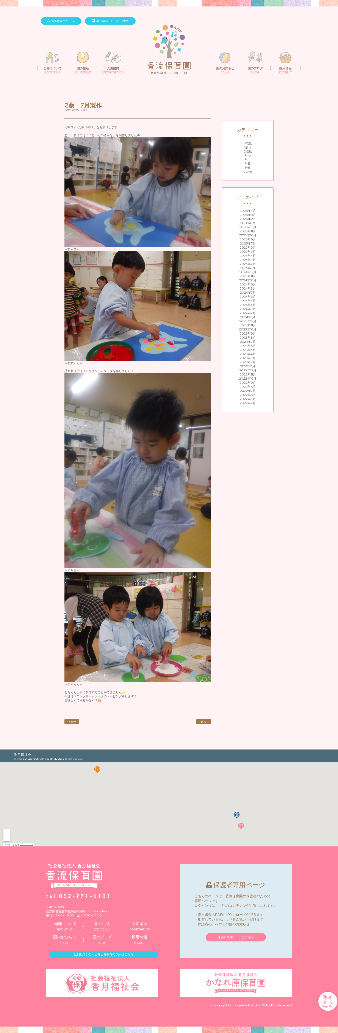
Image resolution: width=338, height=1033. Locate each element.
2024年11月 (248, 276)
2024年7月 (248, 292)
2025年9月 (248, 239)
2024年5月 (248, 301)
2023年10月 (247, 329)
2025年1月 (247, 268)
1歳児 (247, 147)
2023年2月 (248, 362)
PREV (72, 722)
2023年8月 (248, 338)
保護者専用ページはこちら (236, 937)
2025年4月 (248, 256)
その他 (247, 172)
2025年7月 (248, 243)
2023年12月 (247, 321)
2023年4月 (248, 354)
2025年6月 (248, 247)
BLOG (102, 939)
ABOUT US (64, 926)
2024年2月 (248, 313)
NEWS (64, 939)
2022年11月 (248, 374)
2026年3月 (248, 215)
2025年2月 (248, 264)
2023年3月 (248, 358)
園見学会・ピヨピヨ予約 (110, 21)
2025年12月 (247, 227)
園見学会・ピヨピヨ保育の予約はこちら (103, 954)
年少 (248, 155)
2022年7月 (248, 391)
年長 (248, 164)
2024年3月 (248, 309)
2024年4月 (248, 305)
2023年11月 (248, 325)
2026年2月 (248, 219)
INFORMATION (139, 926)
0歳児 (248, 143)
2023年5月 (248, 350)
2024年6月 (248, 297)
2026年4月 (248, 211)
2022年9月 (248, 383)
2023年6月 (248, 346)
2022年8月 (248, 387)
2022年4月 (248, 403)
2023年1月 (247, 366)
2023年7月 (248, 342)
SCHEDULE (102, 926)
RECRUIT (139, 939)
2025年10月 (247, 235)
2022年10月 (247, 378)
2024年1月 (247, 317)
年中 (248, 160)
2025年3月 (248, 260)
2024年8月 (248, 288)
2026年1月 (247, 223)
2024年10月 (247, 280)
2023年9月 (248, 333)
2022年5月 (248, 399)
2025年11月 (248, 231)
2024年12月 (247, 272)
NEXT (204, 722)
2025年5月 (248, 252)
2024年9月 (248, 284)
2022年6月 (248, 395)
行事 (248, 168)
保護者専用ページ (61, 21)
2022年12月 (247, 370)
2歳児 (248, 151)
